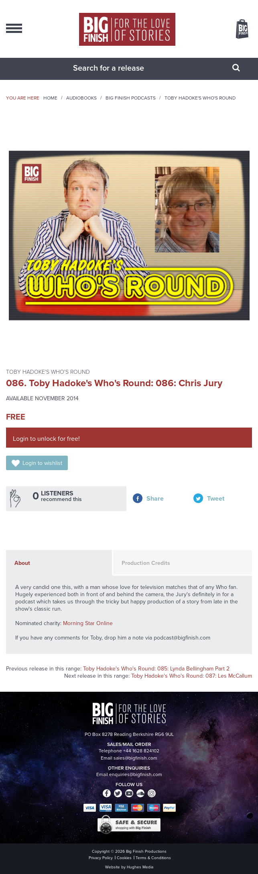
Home (50, 98)
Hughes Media (140, 867)
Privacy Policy (101, 858)
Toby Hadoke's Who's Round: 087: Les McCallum (191, 676)
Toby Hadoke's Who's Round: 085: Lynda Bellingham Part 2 (156, 668)
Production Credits (146, 563)
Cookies (124, 858)
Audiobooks (81, 98)
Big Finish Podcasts (131, 98)
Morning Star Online (88, 623)
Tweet (215, 498)
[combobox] (119, 68)
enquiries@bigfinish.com (135, 774)
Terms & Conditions (153, 858)
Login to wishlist (42, 463)
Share (155, 498)
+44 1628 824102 (141, 750)
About (22, 563)
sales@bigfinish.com (135, 758)
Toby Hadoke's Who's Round (200, 98)
